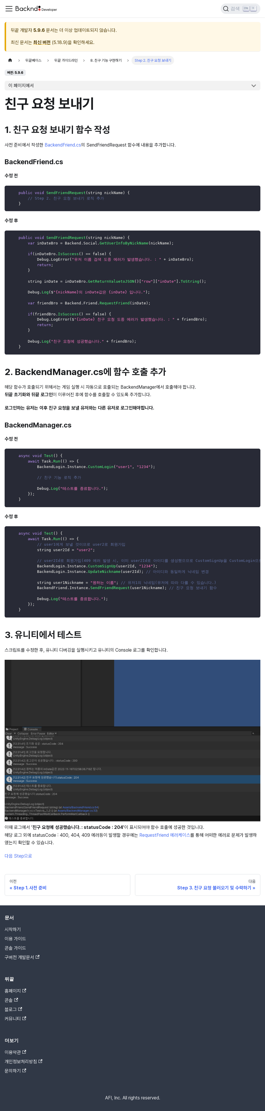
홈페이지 (15, 991)
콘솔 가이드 (15, 948)
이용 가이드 (15, 939)
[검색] (240, 8)
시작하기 (13, 929)
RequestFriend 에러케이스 (164, 835)
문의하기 (15, 1071)
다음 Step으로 (18, 856)
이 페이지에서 (21, 85)
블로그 (13, 1009)
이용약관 (15, 1052)
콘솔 (11, 1000)
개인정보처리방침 (23, 1061)
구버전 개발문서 (22, 957)
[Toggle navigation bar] (9, 8)
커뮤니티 (15, 1019)
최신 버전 (42, 42)
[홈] (10, 60)
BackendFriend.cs (63, 145)
